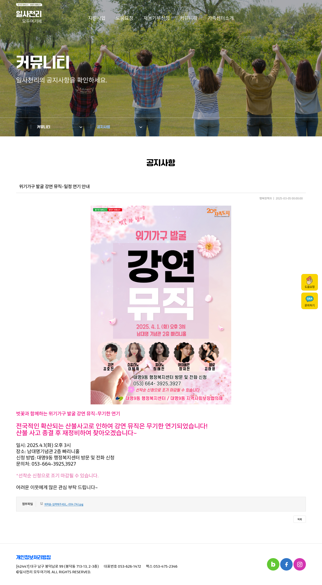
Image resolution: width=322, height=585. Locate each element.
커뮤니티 (188, 18)
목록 (299, 519)
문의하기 (310, 301)
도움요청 (124, 18)
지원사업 (96, 18)
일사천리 (29, 17)
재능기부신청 (157, 18)
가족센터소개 (221, 18)
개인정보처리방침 (33, 557)
